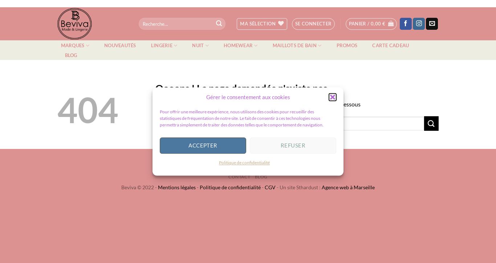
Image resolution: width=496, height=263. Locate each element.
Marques (75, 45)
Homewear (241, 45)
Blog (71, 55)
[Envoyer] (219, 24)
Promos (347, 45)
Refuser (293, 148)
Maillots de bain (297, 45)
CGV (270, 187)
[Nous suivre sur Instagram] (419, 24)
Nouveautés (120, 45)
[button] (332, 100)
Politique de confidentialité (244, 165)
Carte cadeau (390, 45)
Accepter (202, 148)
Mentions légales (177, 187)
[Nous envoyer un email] (432, 24)
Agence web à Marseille (348, 187)
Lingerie (164, 45)
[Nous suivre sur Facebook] (406, 24)
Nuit (200, 45)
